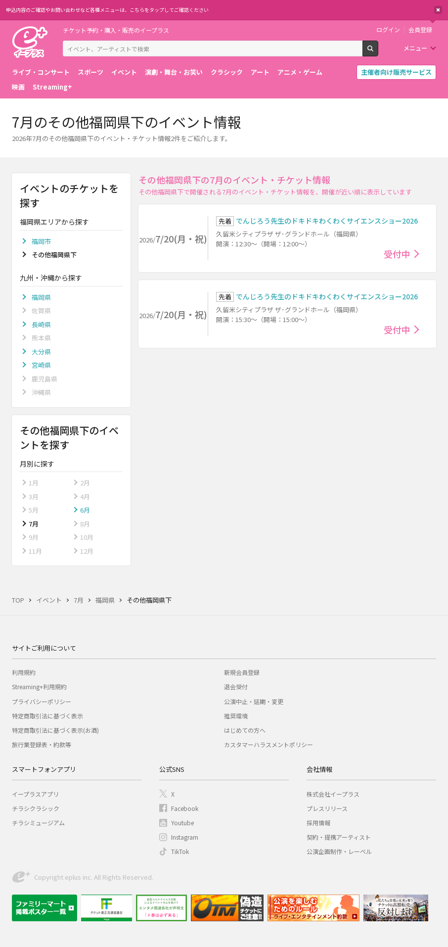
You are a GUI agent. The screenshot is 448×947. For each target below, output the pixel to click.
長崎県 (41, 324)
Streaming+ (52, 87)
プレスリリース (327, 808)
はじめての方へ (245, 730)
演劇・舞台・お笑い (174, 72)
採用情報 (318, 822)
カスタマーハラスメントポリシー (268, 744)
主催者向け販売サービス (396, 72)
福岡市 (41, 241)
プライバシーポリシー (41, 701)
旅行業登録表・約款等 (41, 744)
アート (260, 72)
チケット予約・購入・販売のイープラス (116, 30)
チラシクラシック (35, 808)
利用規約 (24, 672)
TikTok (180, 851)
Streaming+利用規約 (39, 686)
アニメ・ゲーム (299, 72)
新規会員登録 (242, 672)
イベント (124, 72)
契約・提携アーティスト (339, 837)
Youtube (182, 822)
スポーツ (90, 72)
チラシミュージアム (38, 822)
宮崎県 (41, 365)
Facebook (184, 808)
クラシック (227, 72)
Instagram (184, 837)
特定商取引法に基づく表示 (47, 715)
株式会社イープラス (333, 794)
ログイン (388, 29)
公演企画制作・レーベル (339, 851)
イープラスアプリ (35, 794)
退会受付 (236, 686)
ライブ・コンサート (41, 72)
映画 (18, 87)
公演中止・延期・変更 (253, 701)
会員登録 (420, 29)
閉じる (438, 10)
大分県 (41, 351)
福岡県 (41, 297)
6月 (85, 510)
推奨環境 (236, 715)
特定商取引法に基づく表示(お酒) (55, 730)
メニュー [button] (415, 48)
